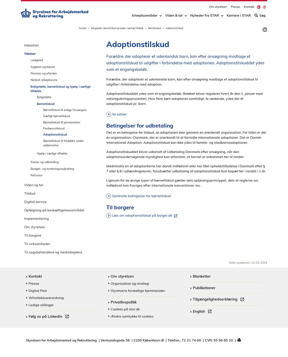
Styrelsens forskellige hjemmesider (138, 290)
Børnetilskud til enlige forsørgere (65, 110)
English (203, 312)
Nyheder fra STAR (204, 16)
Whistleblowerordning (46, 298)
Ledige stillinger (41, 305)
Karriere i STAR (239, 16)
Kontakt (249, 7)
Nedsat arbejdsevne (44, 80)
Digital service (35, 202)
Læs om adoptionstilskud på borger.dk (145, 215)
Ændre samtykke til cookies (132, 316)
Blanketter (202, 276)
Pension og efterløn (44, 73)
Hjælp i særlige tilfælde (52, 153)
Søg (260, 16)
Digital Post (38, 290)
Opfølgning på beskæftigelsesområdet (54, 210)
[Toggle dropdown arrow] (160, 16)
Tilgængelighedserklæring (219, 300)
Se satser (119, 114)
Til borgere (32, 235)
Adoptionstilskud (55, 134)
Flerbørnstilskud (53, 128)
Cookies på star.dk (125, 309)
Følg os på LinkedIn (50, 317)
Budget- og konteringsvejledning (52, 168)
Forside (82, 28)
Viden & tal (174, 16)
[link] (265, 29)
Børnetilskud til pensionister (61, 122)
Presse (235, 7)
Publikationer (204, 287)
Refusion (37, 175)
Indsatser (31, 45)
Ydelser (30, 53)
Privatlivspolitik (124, 302)
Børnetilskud (154, 28)
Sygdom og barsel (43, 67)
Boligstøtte (44, 97)
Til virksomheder (37, 244)
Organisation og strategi (130, 283)
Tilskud (29, 193)
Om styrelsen (218, 7)
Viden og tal (33, 185)
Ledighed (37, 60)
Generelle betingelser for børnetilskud (141, 196)
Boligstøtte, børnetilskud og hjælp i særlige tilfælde (117, 28)
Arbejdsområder (144, 16)
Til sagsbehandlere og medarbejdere (53, 252)
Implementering (36, 218)
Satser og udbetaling (45, 162)
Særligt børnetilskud (56, 116)
